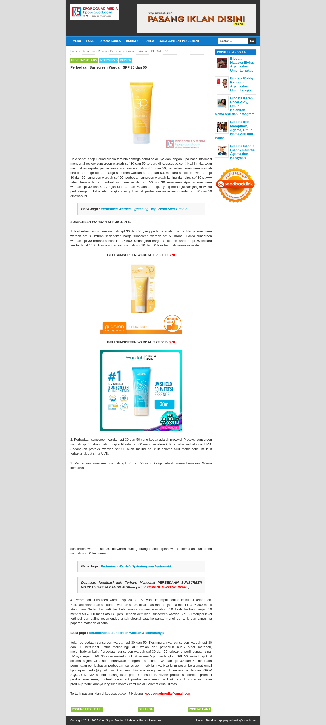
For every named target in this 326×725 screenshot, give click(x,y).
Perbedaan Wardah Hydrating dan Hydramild (136, 566)
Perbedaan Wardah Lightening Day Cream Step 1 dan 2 (144, 209)
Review (148, 41)
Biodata (132, 41)
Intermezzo (109, 60)
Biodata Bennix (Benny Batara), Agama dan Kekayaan (242, 152)
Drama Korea (110, 41)
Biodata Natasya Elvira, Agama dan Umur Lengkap (242, 64)
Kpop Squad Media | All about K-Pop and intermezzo (131, 720)
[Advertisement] (141, 508)
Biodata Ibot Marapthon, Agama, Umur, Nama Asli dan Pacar (234, 130)
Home (90, 41)
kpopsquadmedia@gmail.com (237, 720)
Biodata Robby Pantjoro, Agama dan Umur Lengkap (242, 84)
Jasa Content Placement (180, 41)
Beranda (146, 709)
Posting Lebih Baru (87, 709)
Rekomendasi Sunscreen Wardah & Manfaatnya (126, 633)
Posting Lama (199, 709)
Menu (77, 41)
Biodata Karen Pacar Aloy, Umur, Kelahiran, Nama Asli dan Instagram (234, 106)
